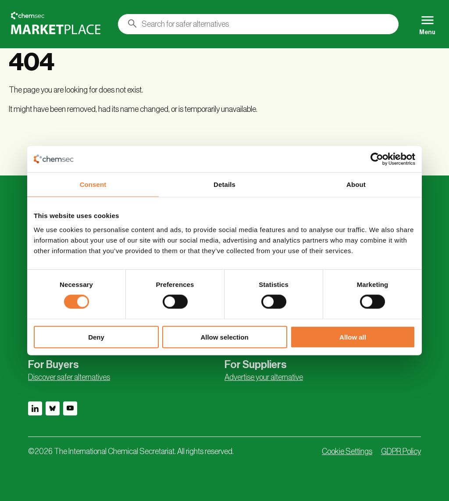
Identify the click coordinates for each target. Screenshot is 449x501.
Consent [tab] (93, 184)
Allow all (352, 336)
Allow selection (224, 336)
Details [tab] (224, 184)
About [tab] (356, 184)
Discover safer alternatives (69, 377)
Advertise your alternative (263, 377)
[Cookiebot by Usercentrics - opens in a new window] (377, 159)
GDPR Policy (401, 451)
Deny (96, 336)
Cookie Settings (347, 451)
